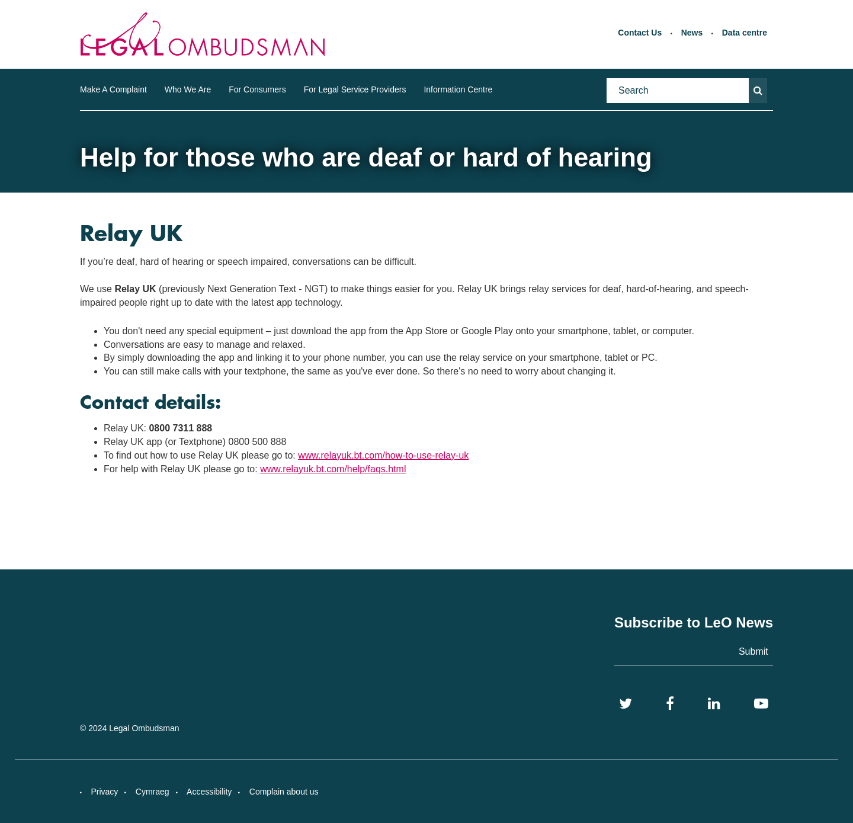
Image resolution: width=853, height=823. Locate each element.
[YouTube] (761, 704)
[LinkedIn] (714, 704)
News (692, 32)
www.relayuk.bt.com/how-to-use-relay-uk (383, 455)
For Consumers (257, 89)
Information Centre (458, 89)
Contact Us (640, 32)
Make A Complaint (113, 89)
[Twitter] (625, 704)
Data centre (744, 32)
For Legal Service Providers (355, 89)
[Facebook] (670, 704)
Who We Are (188, 89)
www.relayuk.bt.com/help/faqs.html (333, 469)
